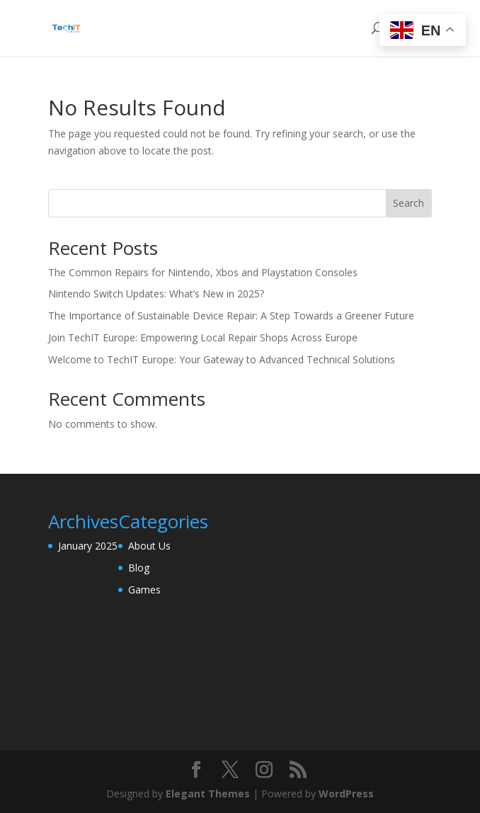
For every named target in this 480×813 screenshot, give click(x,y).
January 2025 (88, 545)
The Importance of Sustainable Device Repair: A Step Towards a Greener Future (231, 315)
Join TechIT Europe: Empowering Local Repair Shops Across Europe (203, 337)
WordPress (346, 793)
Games (144, 589)
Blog (138, 567)
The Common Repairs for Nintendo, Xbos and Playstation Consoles (203, 272)
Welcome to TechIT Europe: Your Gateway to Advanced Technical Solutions (221, 359)
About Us (149, 545)
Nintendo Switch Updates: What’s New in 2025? (156, 293)
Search (408, 203)
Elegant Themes (208, 793)
